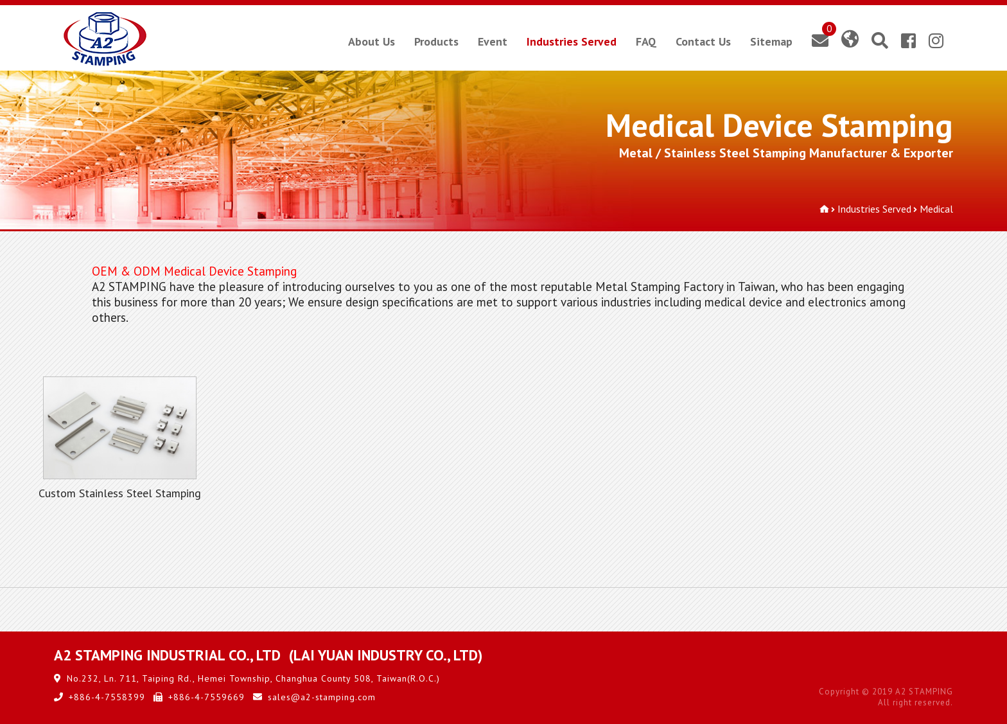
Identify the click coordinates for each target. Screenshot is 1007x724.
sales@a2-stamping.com (322, 697)
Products (436, 41)
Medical (936, 208)
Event (492, 41)
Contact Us (703, 41)
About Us (371, 41)
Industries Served (572, 41)
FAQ (646, 41)
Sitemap (771, 41)
